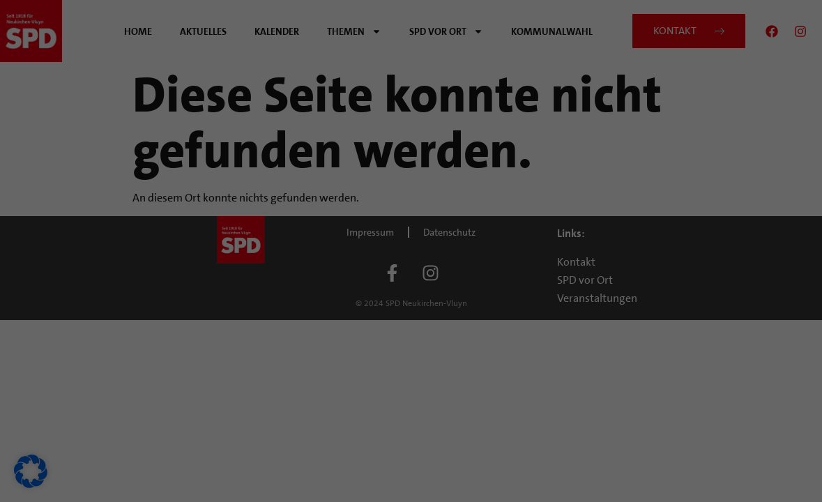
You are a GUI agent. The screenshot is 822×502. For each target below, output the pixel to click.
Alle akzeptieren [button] (277, 277)
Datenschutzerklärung (200, 232)
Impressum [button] (477, 393)
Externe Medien (469, 127)
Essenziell (457, 55)
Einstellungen (208, 245)
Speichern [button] (545, 277)
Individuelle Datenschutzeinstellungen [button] (411, 360)
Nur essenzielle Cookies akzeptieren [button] (411, 319)
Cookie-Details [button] (350, 393)
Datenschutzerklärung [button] (416, 393)
